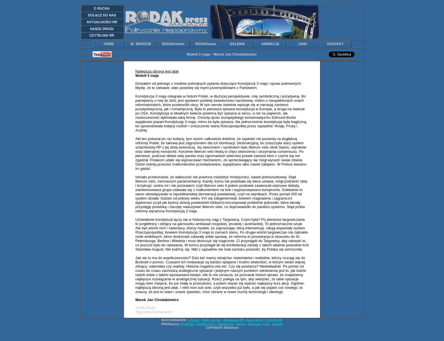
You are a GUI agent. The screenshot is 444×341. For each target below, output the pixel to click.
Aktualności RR (233, 320)
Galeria (241, 324)
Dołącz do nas (211, 320)
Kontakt (277, 324)
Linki (266, 324)
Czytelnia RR (274, 320)
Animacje (254, 324)
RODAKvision (206, 324)
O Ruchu (193, 320)
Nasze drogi (255, 320)
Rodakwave (225, 324)
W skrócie (187, 324)
